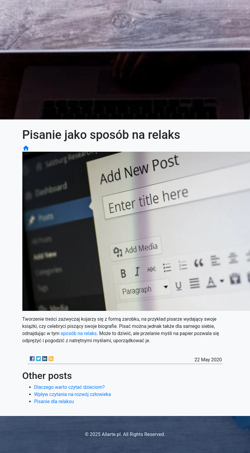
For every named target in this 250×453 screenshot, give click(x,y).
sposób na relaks (79, 333)
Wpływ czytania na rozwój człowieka (72, 394)
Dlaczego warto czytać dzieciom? (69, 387)
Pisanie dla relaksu (54, 401)
